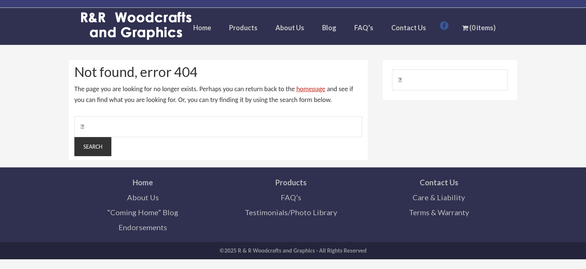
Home (143, 182)
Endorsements (142, 227)
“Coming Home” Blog (142, 212)
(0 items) (479, 28)
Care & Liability (439, 197)
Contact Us (439, 182)
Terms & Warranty (439, 212)
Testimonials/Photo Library (291, 212)
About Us (143, 197)
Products (290, 182)
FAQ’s (291, 197)
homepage (311, 89)
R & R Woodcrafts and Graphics (136, 26)
